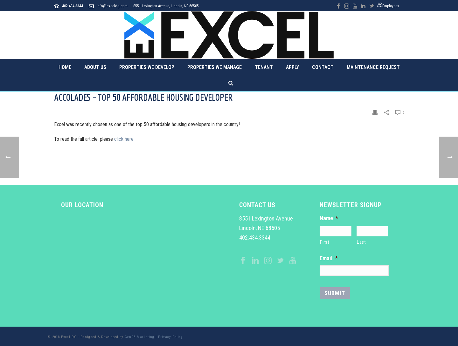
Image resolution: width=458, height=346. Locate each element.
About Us (95, 67)
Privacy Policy (170, 337)
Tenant (264, 67)
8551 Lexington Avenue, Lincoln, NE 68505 (166, 6)
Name (329, 218)
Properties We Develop (146, 67)
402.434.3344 (72, 5)
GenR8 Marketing (139, 337)
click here (124, 139)
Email (329, 258)
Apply (292, 67)
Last (361, 242)
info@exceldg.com (112, 5)
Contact (323, 67)
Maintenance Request (373, 67)
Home (65, 67)
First (324, 242)
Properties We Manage (214, 67)
